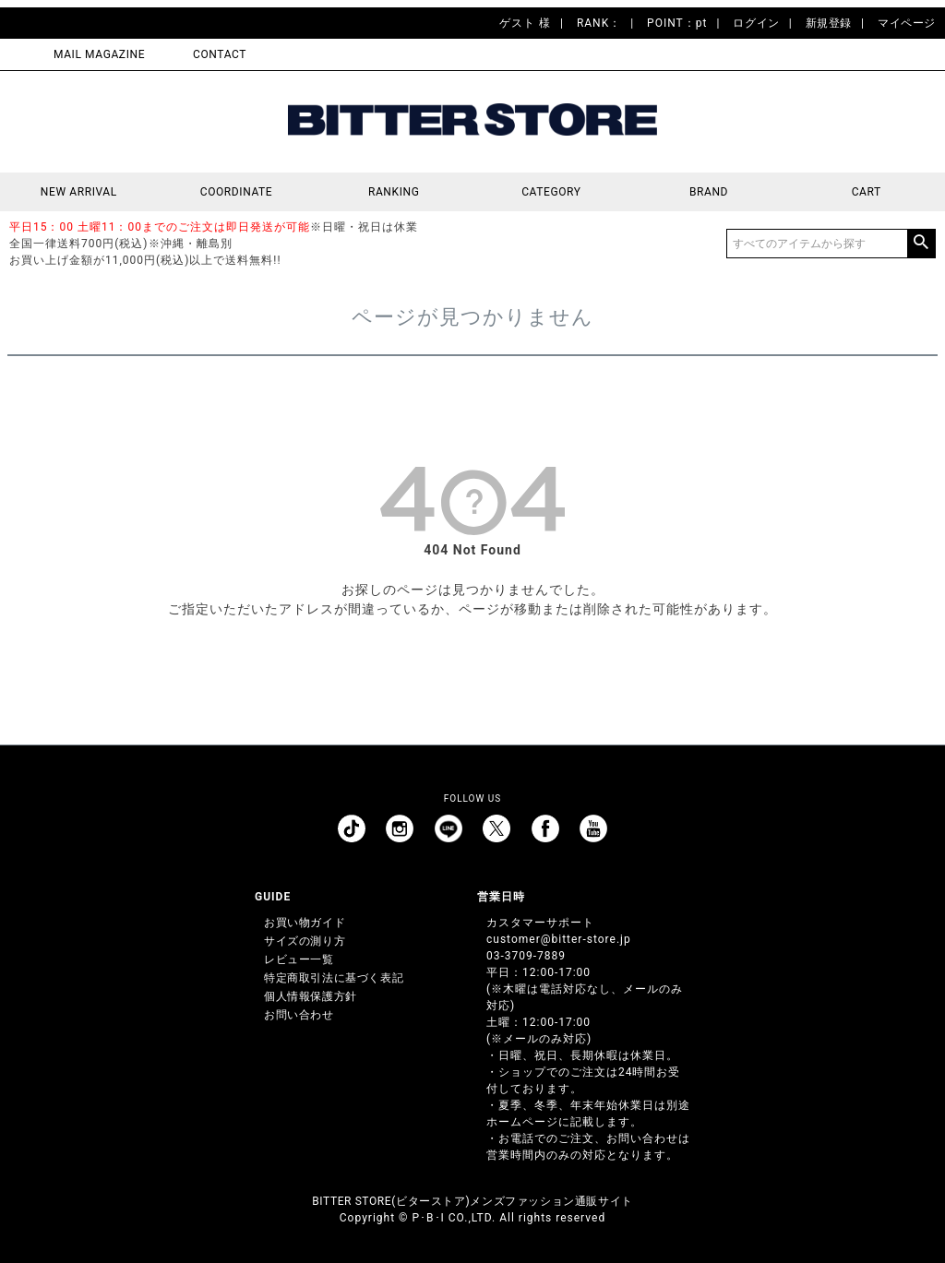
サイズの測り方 (304, 941)
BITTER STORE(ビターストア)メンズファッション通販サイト (472, 1201)
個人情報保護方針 (310, 996)
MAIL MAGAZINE (99, 54)
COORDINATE (236, 191)
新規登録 (829, 23)
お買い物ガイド (304, 922)
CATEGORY (550, 191)
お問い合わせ (299, 1014)
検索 (921, 243)
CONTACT (219, 54)
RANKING (394, 191)
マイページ (907, 23)
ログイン (756, 23)
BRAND (708, 191)
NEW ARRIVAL (79, 191)
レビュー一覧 (299, 959)
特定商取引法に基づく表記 (333, 977)
